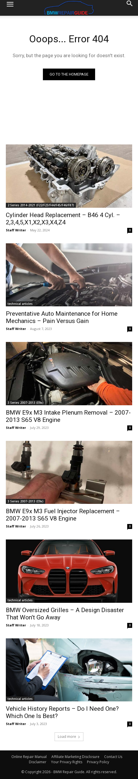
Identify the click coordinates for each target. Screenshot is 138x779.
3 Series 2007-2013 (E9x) (25, 403)
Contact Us (113, 756)
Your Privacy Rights (66, 761)
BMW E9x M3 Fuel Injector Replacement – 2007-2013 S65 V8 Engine (63, 515)
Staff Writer (16, 230)
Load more (69, 736)
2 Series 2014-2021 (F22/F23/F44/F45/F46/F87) (41, 205)
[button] (10, 8)
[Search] (130, 8)
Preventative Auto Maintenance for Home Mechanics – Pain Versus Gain (62, 317)
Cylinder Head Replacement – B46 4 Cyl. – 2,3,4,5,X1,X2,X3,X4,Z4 (63, 219)
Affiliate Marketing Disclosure (75, 756)
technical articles (20, 304)
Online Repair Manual (29, 756)
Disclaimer (37, 761)
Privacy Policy (98, 761)
